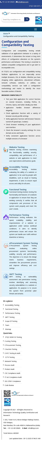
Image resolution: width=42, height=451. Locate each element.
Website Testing (16, 147)
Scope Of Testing (11, 321)
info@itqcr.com (22, 2)
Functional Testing (17, 189)
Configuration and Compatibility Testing (18, 36)
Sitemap (8, 329)
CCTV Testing (10, 357)
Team (7, 325)
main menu (35, 29)
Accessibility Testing (18, 167)
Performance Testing (19, 215)
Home (5, 33)
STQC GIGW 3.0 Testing (13, 337)
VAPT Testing (15, 274)
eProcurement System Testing (23, 243)
